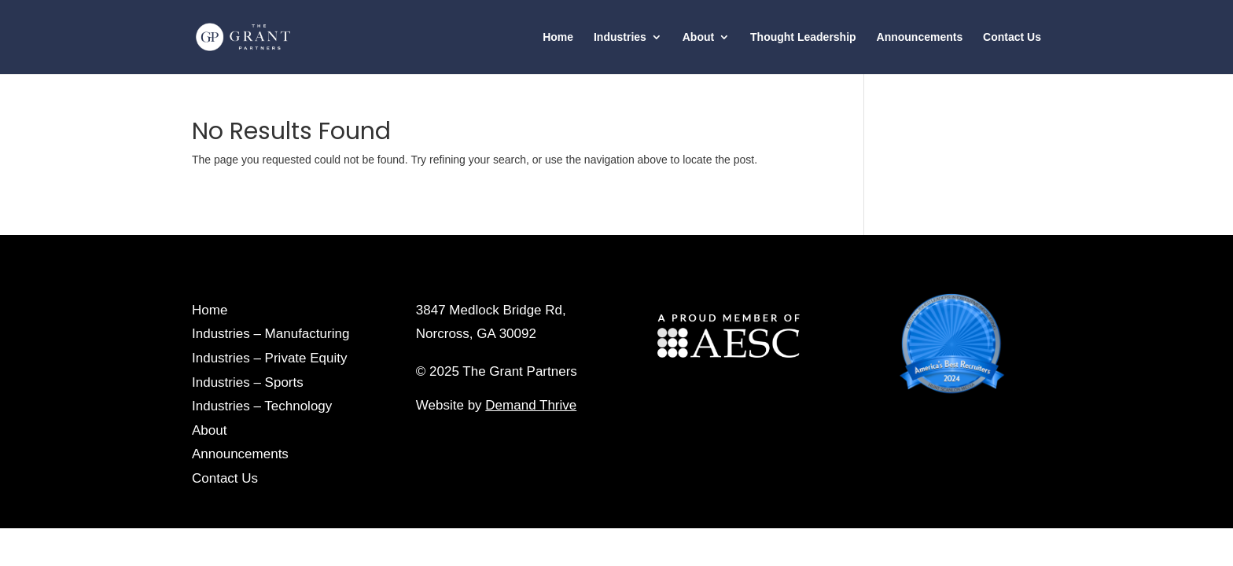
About (698, 37)
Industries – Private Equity (269, 358)
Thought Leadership (803, 37)
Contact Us (1012, 37)
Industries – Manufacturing (270, 333)
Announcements (920, 37)
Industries (620, 37)
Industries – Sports (248, 382)
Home (558, 37)
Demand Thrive (530, 405)
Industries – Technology (262, 406)
